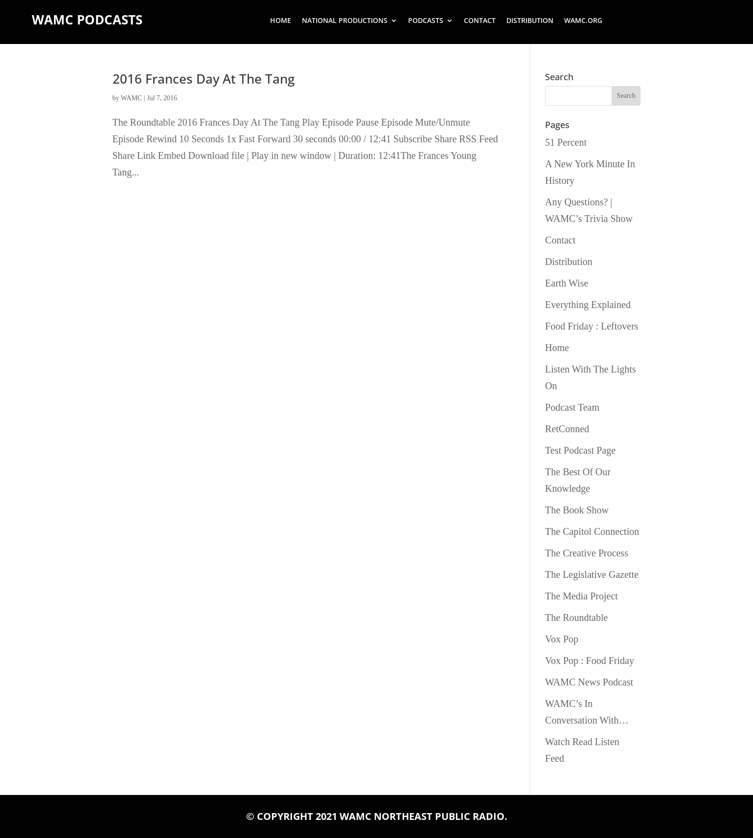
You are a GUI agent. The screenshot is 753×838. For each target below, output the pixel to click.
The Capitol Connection (592, 531)
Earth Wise (566, 283)
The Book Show (577, 510)
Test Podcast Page (580, 450)
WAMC (131, 98)
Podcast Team (572, 407)
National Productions (345, 21)
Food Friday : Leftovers (592, 326)
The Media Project (581, 596)
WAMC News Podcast (589, 682)
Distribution (529, 21)
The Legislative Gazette (592, 574)
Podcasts (425, 21)
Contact (480, 21)
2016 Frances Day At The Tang (204, 79)
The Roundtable (576, 617)
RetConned (567, 428)
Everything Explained (588, 304)
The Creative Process (586, 553)
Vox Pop (561, 639)
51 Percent (566, 142)
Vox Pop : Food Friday (589, 660)
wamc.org (583, 21)
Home (280, 21)
